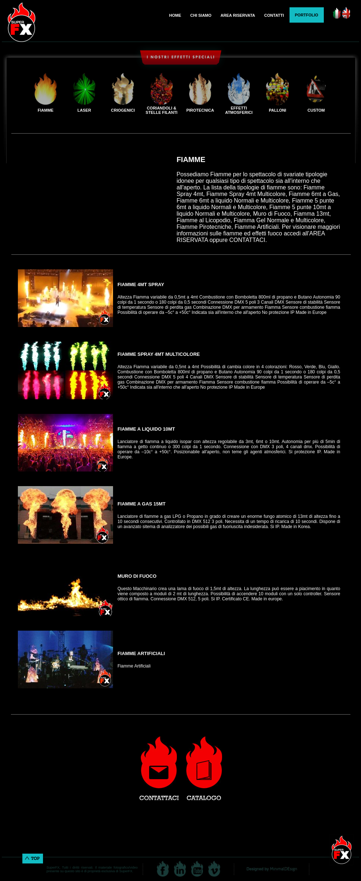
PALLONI (277, 110)
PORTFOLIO (306, 15)
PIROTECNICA (200, 110)
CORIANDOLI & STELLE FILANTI (161, 110)
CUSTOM (316, 110)
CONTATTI (274, 15)
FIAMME (45, 110)
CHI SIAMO (200, 15)
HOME (175, 15)
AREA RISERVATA (238, 15)
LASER (84, 110)
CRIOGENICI (123, 110)
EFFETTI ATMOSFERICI (239, 110)
